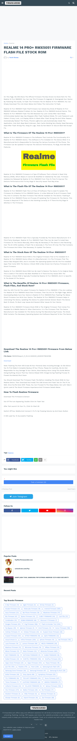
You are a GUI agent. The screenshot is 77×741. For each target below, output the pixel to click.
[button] (2, 3)
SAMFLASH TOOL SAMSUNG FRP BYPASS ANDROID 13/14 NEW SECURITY (42, 577)
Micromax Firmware (33, 647)
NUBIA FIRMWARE (52, 655)
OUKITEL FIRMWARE (32, 659)
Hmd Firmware (44, 628)
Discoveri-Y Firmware (48, 620)
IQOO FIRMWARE (51, 635)
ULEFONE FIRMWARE (31, 682)
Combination (11, 620)
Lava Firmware (11, 643)
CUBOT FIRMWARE (47, 616)
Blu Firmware (11, 616)
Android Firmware (52, 608)
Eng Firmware (31, 624)
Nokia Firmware (12, 659)
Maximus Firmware (13, 647)
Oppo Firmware (34, 663)
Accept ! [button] (8, 736)
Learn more (20, 729)
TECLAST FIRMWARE (32, 678)
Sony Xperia (28, 674)
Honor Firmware (62, 628)
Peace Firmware (53, 663)
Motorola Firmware (49, 651)
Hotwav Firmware (31, 632)
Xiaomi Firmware (31, 697)
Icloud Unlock (11, 639)
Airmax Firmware (47, 605)
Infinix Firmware (28, 639)
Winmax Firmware (48, 693)
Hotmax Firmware (12, 632)
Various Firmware (53, 686)
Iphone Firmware (47, 639)
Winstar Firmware (12, 697)
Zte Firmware (48, 697)
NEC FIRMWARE (12, 655)
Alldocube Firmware (32, 608)
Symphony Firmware (47, 674)
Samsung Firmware (38, 670)
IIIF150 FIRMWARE (32, 635)
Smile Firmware (12, 674)
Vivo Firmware (12, 690)
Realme (11, 43)
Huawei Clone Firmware (53, 632)
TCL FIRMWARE (12, 678)
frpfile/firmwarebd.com (24, 560)
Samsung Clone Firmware (15, 670)
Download (7, 361)
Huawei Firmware (13, 635)
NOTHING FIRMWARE (31, 655)
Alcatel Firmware (12, 608)
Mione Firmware (12, 651)
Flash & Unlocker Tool (51, 624)
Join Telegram (18, 496)
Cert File (63, 616)
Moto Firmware (30, 651)
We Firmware (48, 690)
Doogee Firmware (13, 624)
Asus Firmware (12, 612)
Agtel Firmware (29, 605)
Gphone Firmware (27, 628)
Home (6, 43)
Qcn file (10, 666)
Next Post (71, 489)
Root (35, 666)
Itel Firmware (64, 639)
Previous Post (7, 489)
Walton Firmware (30, 690)
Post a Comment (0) (38, 482)
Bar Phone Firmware (31, 612)
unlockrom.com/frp (22, 568)
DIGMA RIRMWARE (29, 620)
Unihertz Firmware (13, 686)
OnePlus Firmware (53, 659)
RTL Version (53, 737)
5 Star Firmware (12, 605)
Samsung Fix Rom (57, 670)
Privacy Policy (42, 737)
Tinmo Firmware (12, 682)
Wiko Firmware (30, 693)
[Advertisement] (38, 23)
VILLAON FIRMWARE (33, 686)
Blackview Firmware (51, 612)
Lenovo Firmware (29, 643)
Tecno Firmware (52, 678)
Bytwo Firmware (28, 616)
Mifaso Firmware (52, 647)
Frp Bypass (10, 628)
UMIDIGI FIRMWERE (52, 682)
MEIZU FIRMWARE (49, 643)
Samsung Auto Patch (51, 666)
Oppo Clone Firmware (14, 663)
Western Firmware (12, 693)
